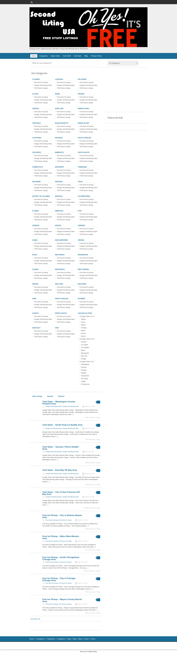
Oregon (81, 94)
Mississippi (59, 167)
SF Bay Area (85, 384)
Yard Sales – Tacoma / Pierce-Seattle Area (60, 448)
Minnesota (59, 152)
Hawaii (35, 240)
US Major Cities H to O (87, 339)
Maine (57, 94)
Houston (84, 342)
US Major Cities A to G (87, 316)
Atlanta (83, 319)
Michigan (59, 138)
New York (59, 284)
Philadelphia (85, 364)
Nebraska (59, 211)
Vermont (81, 225)
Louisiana (59, 79)
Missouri (58, 181)
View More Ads (35, 619)
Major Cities (55, 56)
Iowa (34, 298)
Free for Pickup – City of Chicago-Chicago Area (59, 579)
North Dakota (61, 313)
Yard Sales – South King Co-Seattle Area (62, 425)
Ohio (57, 328)
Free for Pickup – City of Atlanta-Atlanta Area (62, 516)
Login (144, 2)
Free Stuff (67, 56)
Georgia (35, 225)
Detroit (83, 336)
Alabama (36, 79)
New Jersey (60, 255)
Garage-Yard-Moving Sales (43, 85)
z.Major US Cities (85, 313)
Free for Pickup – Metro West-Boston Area (60, 537)
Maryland (59, 108)
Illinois (35, 269)
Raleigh (83, 373)
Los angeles (85, 347)
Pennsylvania (83, 108)
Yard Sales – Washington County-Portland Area (59, 402)
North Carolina (61, 298)
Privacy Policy (96, 56)
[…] (72, 414)
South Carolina (84, 138)
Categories (43, 56)
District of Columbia (41, 196)
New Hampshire (61, 240)
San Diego (84, 378)
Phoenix (83, 367)
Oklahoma (82, 79)
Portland (84, 370)
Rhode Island (83, 123)
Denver (83, 333)
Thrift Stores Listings (41, 88)
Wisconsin (82, 284)
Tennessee (82, 167)
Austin (83, 322)
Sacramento (85, 376)
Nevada (58, 225)
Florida (35, 211)
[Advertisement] (127, 91)
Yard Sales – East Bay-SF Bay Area (59, 470)
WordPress (142, 646)
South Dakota (84, 152)
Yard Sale (77, 56)
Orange (83, 359)
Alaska (35, 94)
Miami (83, 350)
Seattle (83, 381)
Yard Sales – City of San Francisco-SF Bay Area (61, 493)
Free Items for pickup (41, 82)
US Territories (84, 196)
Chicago (84, 328)
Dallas (83, 330)
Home (33, 56)
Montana (58, 196)
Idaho (34, 255)
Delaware (36, 181)
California (36, 138)
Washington (83, 255)
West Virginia (83, 269)
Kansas (35, 313)
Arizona (35, 108)
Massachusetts (61, 123)
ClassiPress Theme (121, 646)
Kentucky (36, 328)
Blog (86, 56)
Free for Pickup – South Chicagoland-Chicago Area (61, 558)
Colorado (36, 152)
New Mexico (60, 269)
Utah (80, 211)
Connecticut (37, 167)
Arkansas (36, 123)
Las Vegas (84, 345)
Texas (80, 181)
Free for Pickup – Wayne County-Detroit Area (62, 600)
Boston (83, 325)
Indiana (35, 284)
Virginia (81, 240)
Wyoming (81, 298)
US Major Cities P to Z (87, 362)
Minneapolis (85, 353)
